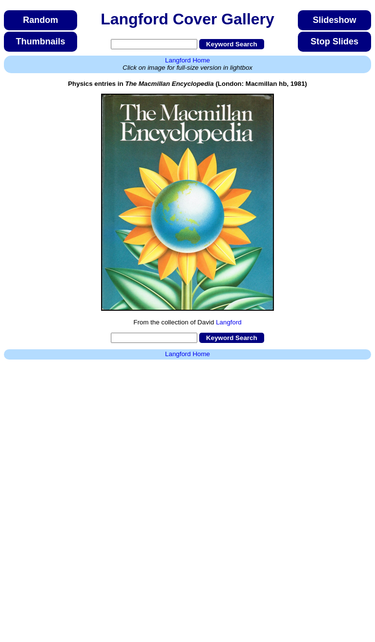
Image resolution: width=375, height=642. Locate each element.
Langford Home (187, 60)
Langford (229, 322)
